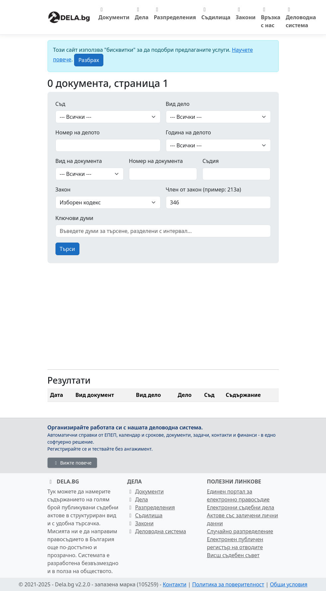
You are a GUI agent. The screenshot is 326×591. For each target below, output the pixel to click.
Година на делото (188, 132)
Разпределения (175, 14)
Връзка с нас (270, 18)
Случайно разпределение (240, 531)
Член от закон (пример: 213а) (203, 189)
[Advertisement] (163, 317)
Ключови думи (74, 218)
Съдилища (216, 14)
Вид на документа (78, 161)
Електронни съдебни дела (240, 507)
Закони (246, 14)
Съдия (210, 161)
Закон (63, 189)
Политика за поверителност (228, 584)
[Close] (88, 60)
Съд (60, 104)
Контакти (174, 584)
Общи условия (288, 584)
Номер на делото (77, 132)
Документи (113, 14)
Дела (141, 14)
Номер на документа (156, 161)
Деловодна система (301, 18)
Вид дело (178, 104)
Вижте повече (72, 463)
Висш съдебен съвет (233, 555)
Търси (67, 249)
